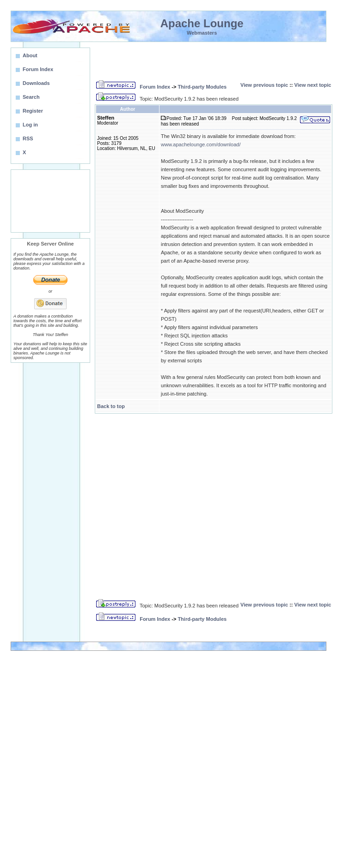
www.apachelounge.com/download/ (200, 144)
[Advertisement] (50, 201)
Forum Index (155, 87)
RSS (28, 138)
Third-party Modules (202, 87)
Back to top (111, 406)
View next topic (312, 85)
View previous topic (264, 85)
